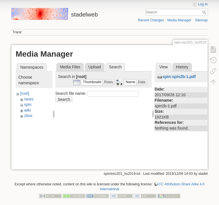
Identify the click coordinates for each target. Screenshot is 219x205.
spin (27, 104)
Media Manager (179, 20)
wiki (27, 110)
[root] (24, 93)
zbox (28, 115)
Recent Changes (151, 20)
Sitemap (201, 20)
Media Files (70, 67)
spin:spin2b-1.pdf (179, 76)
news (28, 99)
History (182, 67)
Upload (95, 67)
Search (205, 12)
